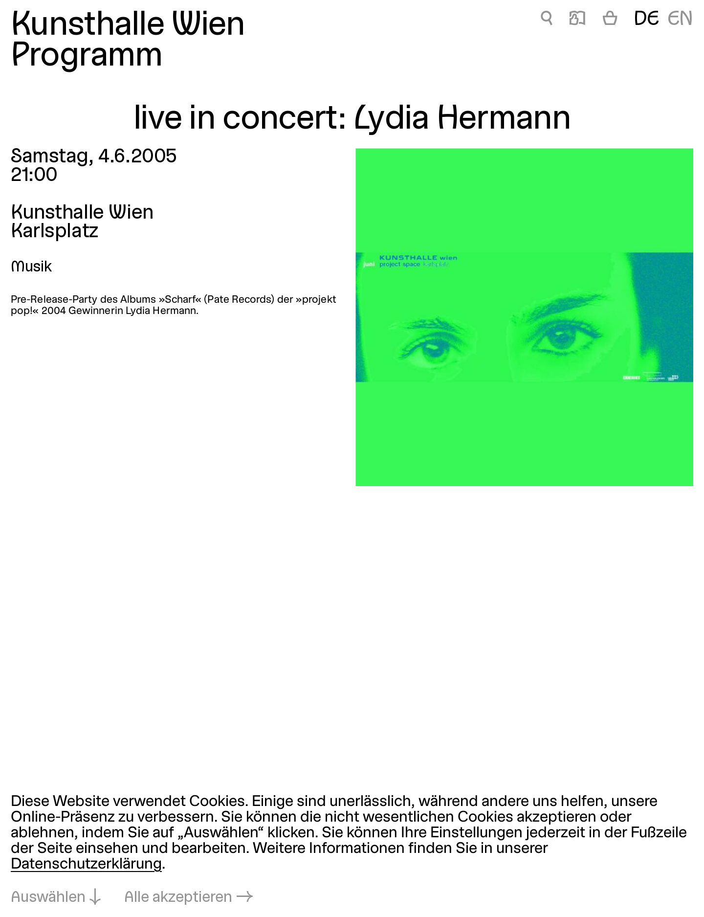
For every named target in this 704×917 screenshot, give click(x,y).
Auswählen (48, 898)
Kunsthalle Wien (128, 26)
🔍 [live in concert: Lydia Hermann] (546, 20)
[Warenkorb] (610, 20)
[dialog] (352, 850)
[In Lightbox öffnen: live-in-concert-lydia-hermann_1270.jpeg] (524, 317)
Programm (86, 57)
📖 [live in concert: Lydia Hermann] (577, 20)
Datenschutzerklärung (86, 865)
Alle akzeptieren (178, 898)
